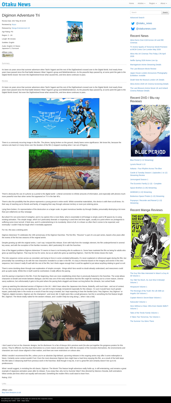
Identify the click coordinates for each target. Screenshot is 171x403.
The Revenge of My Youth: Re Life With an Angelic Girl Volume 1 (147, 292)
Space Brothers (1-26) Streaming (143, 188)
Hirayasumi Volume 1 (138, 287)
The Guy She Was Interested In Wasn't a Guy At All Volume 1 (149, 274)
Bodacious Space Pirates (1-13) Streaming (147, 196)
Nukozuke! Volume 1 (138, 302)
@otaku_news (144, 23)
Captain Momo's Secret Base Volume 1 (145, 298)
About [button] (164, 3)
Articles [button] (141, 3)
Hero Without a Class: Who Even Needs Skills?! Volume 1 (149, 307)
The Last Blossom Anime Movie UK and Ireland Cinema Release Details (149, 89)
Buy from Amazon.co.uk (11, 392)
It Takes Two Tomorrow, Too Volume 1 (145, 317)
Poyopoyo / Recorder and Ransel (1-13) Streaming (146, 201)
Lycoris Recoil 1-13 (137, 164)
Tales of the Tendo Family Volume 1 (144, 313)
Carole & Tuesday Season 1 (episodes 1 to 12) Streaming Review (148, 174)
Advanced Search (137, 18)
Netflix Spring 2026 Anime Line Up (144, 60)
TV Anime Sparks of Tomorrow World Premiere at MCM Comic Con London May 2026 (148, 48)
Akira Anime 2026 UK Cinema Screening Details (149, 84)
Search (165, 12)
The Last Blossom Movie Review (143, 69)
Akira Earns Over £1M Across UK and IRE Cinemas (147, 41)
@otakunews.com (146, 28)
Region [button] (153, 3)
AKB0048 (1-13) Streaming (141, 192)
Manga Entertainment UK (21, 28)
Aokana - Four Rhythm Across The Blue (146, 169)
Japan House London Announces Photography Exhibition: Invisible (148, 74)
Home (131, 3)
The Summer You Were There (142, 321)
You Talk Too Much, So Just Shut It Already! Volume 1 (147, 281)
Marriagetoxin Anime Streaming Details (145, 65)
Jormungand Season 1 (139, 179)
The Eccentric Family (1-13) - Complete (146, 184)
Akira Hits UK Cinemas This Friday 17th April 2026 (148, 55)
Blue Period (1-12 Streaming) (141, 160)
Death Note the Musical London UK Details (147, 80)
